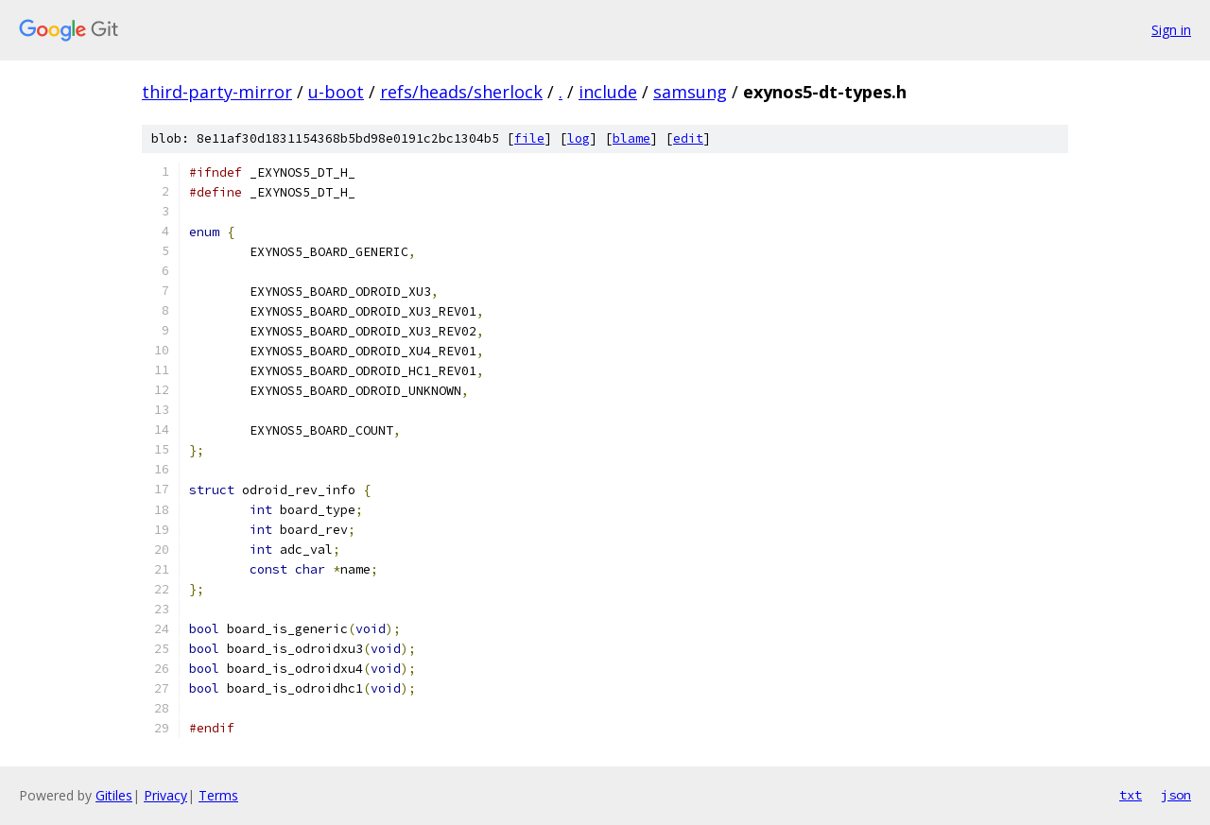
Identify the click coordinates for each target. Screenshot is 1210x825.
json (1176, 794)
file (529, 138)
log (578, 138)
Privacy (165, 795)
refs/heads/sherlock (461, 91)
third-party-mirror (217, 91)
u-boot (336, 91)
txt (1130, 794)
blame (631, 138)
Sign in (1171, 30)
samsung (690, 91)
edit (688, 138)
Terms (218, 795)
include (608, 91)
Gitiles (113, 795)
